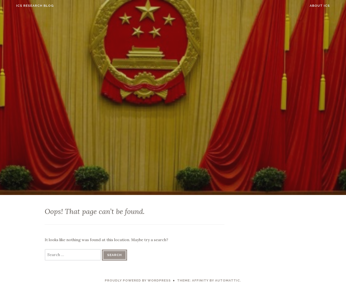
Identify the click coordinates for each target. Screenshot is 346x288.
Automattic (227, 280)
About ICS (330, 5)
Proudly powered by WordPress (138, 280)
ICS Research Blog (25, 5)
